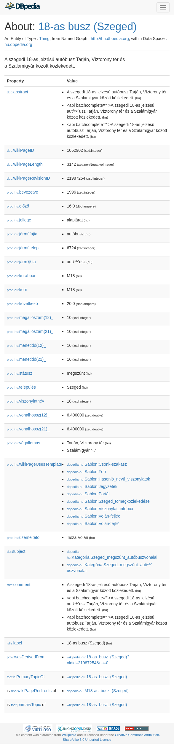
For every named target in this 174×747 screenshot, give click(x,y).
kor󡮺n (17, 289)
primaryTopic (26, 704)
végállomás (23, 442)
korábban (21, 275)
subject (16, 551)
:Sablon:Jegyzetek (92, 486)
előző (18, 206)
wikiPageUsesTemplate (34, 464)
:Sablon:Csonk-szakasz (97, 464)
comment (18, 584)
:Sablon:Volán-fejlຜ (93, 523)
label (14, 643)
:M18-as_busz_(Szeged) (98, 690)
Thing (44, 38)
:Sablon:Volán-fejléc (93, 516)
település (21, 387)
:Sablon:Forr (86, 471)
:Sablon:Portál (88, 493)
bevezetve (22, 192)
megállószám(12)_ (30, 317)
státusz (19, 373)
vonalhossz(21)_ (28, 429)
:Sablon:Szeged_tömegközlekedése (108, 501)
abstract (17, 92)
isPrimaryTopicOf (26, 676)
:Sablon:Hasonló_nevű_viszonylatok (108, 479)
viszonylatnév (25, 401)
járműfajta (22, 234)
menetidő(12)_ (26, 345)
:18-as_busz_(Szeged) (97, 676)
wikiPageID (20, 150)
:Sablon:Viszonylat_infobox (100, 508)
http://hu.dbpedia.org (110, 38)
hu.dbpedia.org (18, 44)
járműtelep (23, 247)
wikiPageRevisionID (28, 178)
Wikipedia (69, 735)
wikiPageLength (25, 164)
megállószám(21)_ (30, 331)
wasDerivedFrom (26, 657)
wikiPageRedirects (31, 690)
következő (22, 303)
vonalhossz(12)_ (28, 415)
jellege (19, 220)
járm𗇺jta (21, 261)
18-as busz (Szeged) (87, 26)
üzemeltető (23, 537)
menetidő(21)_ (26, 359)
